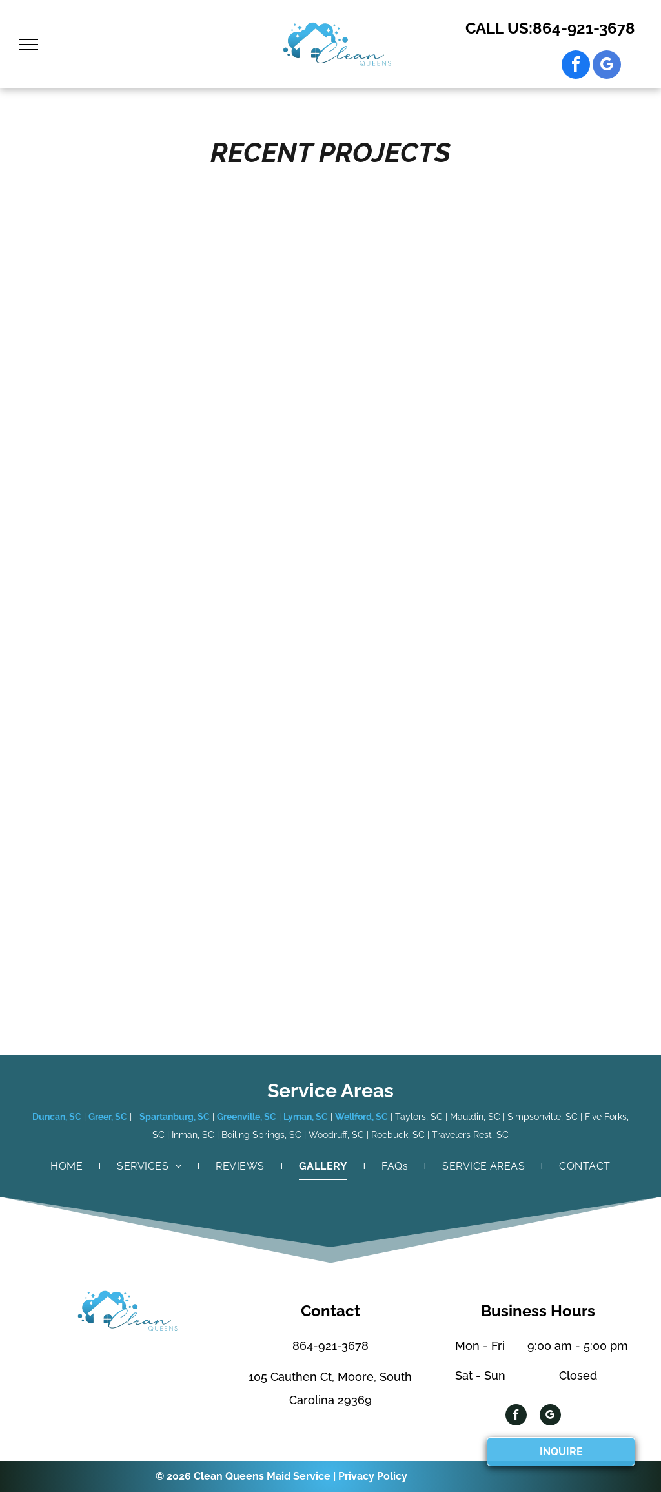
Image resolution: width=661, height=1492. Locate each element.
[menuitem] (67, 1166)
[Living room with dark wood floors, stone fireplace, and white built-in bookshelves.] (252, 431)
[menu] (28, 44)
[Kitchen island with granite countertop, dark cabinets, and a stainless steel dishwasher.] (95, 388)
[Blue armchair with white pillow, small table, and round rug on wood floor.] (409, 475)
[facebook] (576, 66)
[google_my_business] (607, 66)
